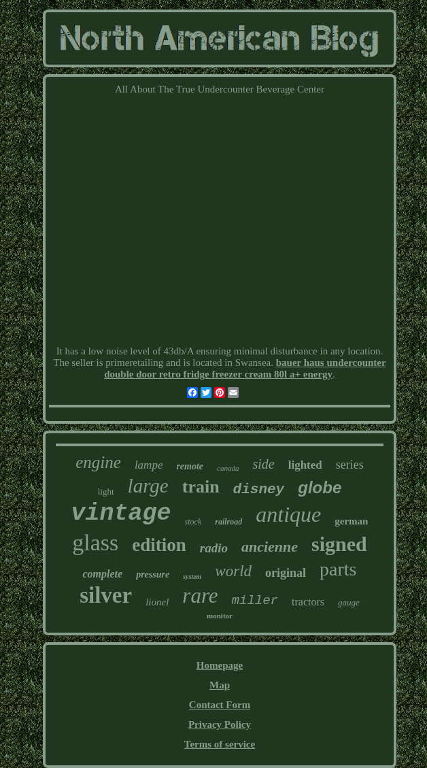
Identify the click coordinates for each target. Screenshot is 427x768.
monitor (220, 616)
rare (200, 595)
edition (159, 545)
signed (339, 544)
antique (288, 514)
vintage (121, 513)
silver (106, 595)
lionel (157, 602)
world (233, 571)
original (285, 573)
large (148, 486)
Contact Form (219, 704)
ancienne (269, 546)
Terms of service (219, 744)
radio (214, 548)
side (263, 463)
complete (102, 574)
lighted (305, 464)
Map (219, 685)
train (201, 487)
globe (319, 487)
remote (189, 466)
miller (255, 600)
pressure (152, 574)
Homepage (220, 665)
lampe (149, 464)
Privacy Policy (219, 724)
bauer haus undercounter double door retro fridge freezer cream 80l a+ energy (245, 368)
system (192, 576)
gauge (349, 602)
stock (193, 522)
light (106, 491)
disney (259, 489)
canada (228, 468)
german (351, 521)
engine (98, 462)
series (350, 464)
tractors (308, 601)
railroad (228, 522)
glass (95, 542)
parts (338, 569)
